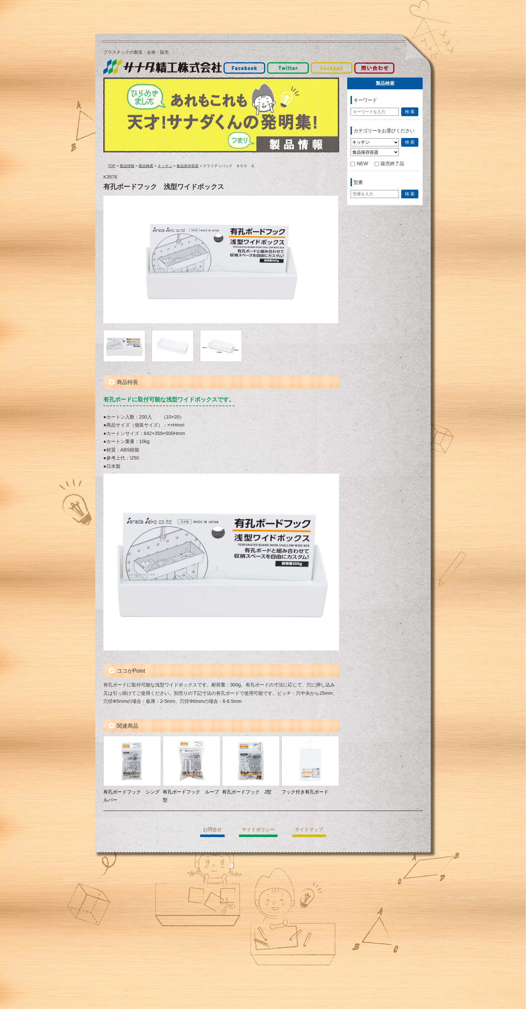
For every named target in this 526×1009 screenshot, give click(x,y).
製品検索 (146, 166)
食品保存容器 (187, 166)
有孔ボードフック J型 (246, 792)
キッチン (165, 166)
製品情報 (127, 166)
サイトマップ (309, 829)
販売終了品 (389, 163)
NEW (359, 163)
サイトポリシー (258, 829)
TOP (111, 166)
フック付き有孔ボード (304, 792)
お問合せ (212, 829)
